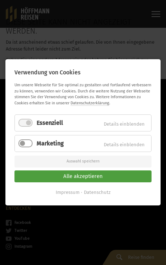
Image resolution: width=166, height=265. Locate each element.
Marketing (50, 143)
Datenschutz (97, 192)
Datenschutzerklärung (90, 103)
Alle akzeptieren (83, 176)
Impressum (68, 192)
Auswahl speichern (83, 161)
